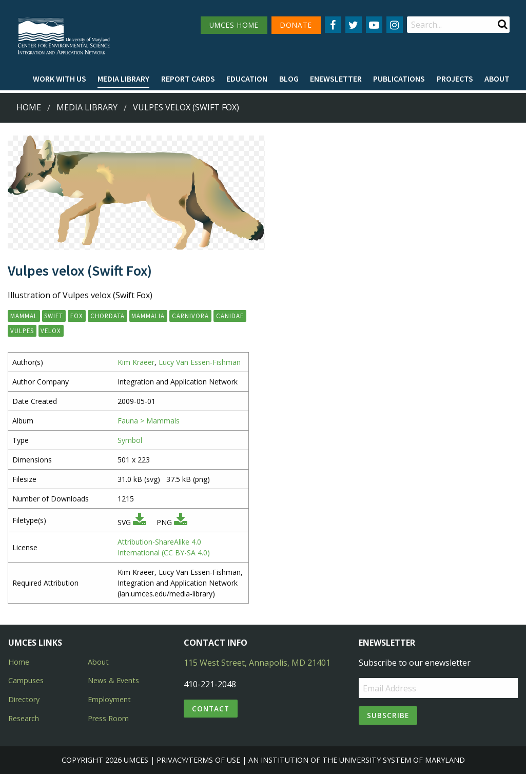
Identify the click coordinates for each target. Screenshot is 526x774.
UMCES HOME (234, 25)
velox (51, 330)
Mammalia (148, 316)
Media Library (123, 78)
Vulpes (22, 330)
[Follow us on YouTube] (374, 24)
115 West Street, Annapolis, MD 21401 (257, 662)
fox (76, 316)
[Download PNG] (180, 522)
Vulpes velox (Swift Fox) (186, 107)
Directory (24, 699)
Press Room (108, 718)
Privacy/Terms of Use (198, 760)
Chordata (107, 316)
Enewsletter (336, 78)
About (497, 78)
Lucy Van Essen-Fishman (200, 362)
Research (23, 718)
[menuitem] (59, 79)
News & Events (113, 680)
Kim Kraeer (136, 362)
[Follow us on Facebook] (333, 24)
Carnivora (190, 316)
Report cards (188, 78)
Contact (210, 708)
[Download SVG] (139, 522)
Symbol (130, 440)
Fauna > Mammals (149, 420)
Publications (399, 78)
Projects (455, 78)
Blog (289, 78)
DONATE (296, 25)
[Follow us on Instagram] (394, 24)
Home (28, 107)
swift (53, 316)
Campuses (26, 680)
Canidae (230, 316)
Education (246, 78)
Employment (109, 699)
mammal (23, 316)
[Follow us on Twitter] (353, 24)
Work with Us (59, 78)
